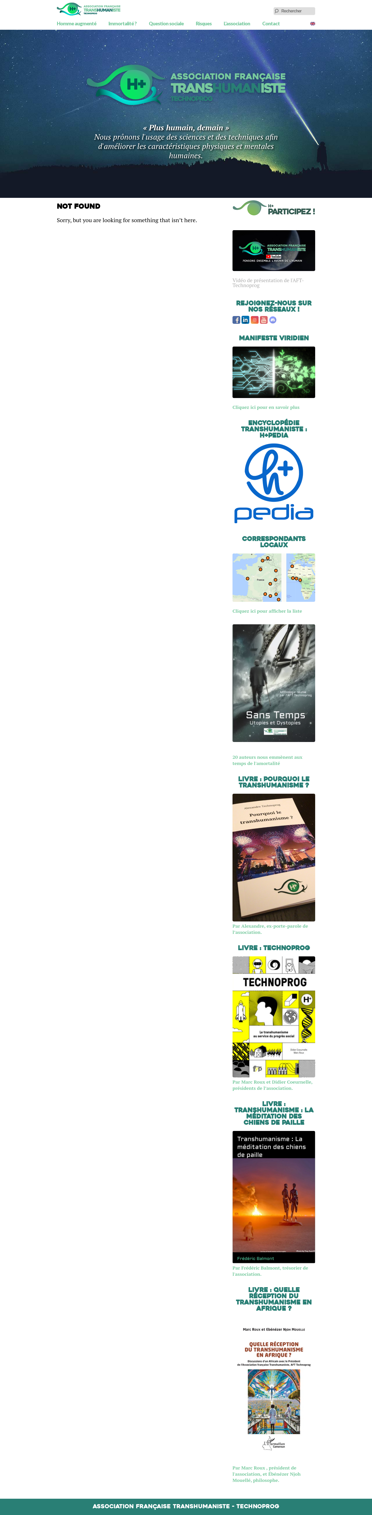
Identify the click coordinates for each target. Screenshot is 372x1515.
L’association (237, 23)
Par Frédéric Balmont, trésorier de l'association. (274, 1267)
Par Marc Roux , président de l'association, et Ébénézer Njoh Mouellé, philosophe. (267, 1474)
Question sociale (166, 23)
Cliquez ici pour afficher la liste (267, 611)
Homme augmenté (76, 23)
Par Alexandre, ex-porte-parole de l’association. (274, 926)
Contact (271, 23)
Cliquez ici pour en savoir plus (266, 407)
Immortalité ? (123, 23)
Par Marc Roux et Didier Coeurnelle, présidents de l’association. (274, 1081)
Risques (204, 23)
